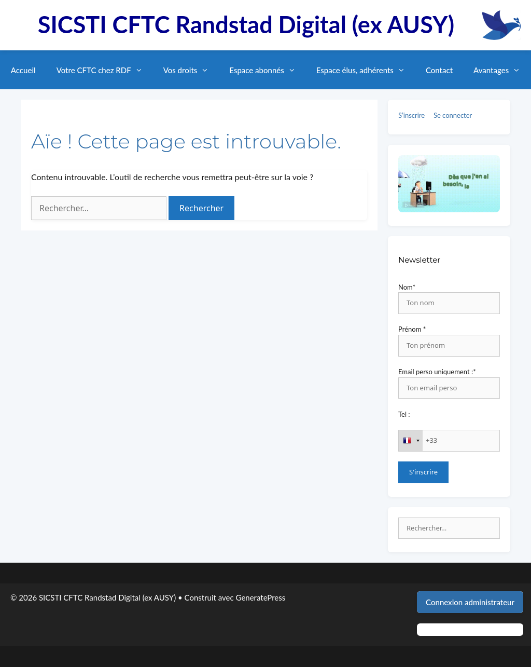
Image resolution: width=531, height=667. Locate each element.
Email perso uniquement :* (437, 371)
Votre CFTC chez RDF (105, 70)
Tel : (404, 414)
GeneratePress (261, 597)
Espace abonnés (267, 70)
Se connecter (453, 115)
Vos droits (191, 70)
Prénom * (412, 329)
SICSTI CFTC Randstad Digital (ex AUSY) (246, 24)
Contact (439, 70)
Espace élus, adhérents (365, 70)
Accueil (23, 70)
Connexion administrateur (470, 602)
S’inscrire (411, 115)
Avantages (501, 70)
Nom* (406, 287)
